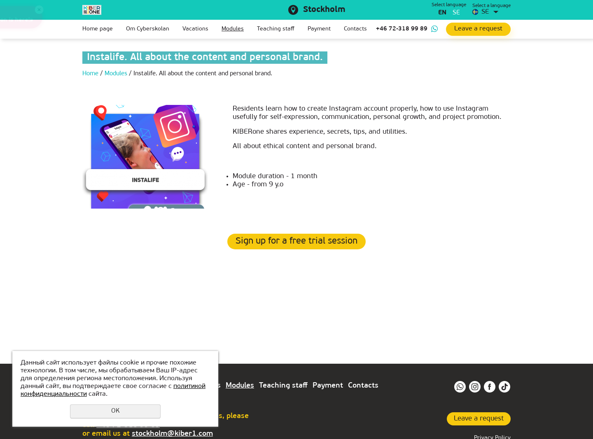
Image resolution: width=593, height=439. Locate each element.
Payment (319, 29)
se (456, 13)
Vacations (195, 29)
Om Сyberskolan (147, 29)
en (442, 13)
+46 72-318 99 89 (401, 29)
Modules (233, 29)
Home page (97, 29)
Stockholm (324, 10)
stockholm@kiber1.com (172, 434)
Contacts (355, 29)
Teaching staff (275, 29)
